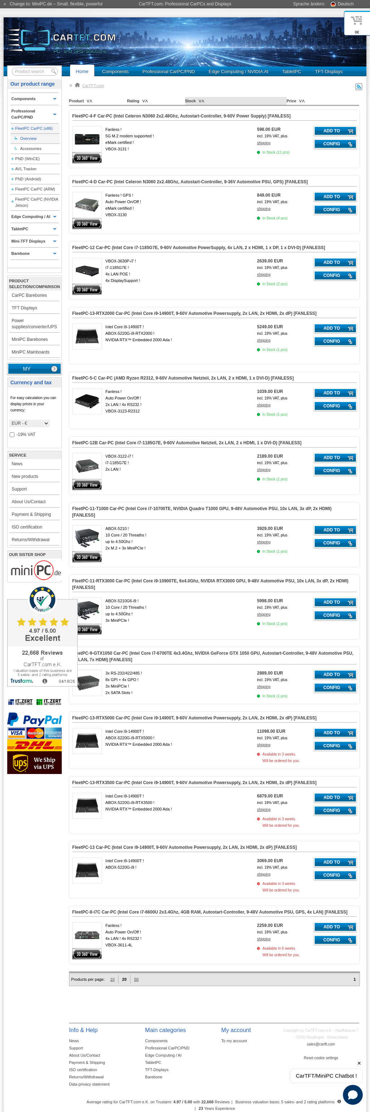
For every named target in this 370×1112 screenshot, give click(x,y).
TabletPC (291, 71)
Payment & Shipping (31, 514)
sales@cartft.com (321, 1044)
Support (19, 489)
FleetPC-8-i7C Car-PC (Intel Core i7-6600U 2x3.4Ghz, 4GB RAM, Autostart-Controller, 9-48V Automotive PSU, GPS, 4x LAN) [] (210, 912)
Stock (190, 101)
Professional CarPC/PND (168, 71)
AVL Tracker (25, 169)
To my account (234, 1041)
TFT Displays (24, 308)
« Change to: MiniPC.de (53, 4)
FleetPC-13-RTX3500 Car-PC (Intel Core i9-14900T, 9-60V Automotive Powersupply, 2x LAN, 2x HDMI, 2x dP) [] (194, 782)
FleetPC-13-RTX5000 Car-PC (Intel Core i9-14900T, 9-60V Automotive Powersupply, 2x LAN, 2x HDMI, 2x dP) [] (194, 717)
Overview (28, 138)
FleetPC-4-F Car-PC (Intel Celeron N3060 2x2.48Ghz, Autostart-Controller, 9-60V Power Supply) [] (181, 116)
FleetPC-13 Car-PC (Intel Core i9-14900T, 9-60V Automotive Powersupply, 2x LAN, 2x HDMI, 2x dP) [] (184, 847)
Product (76, 101)
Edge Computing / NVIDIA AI (238, 71)
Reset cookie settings (321, 1058)
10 (112, 979)
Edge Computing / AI (163, 1055)
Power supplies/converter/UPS (34, 323)
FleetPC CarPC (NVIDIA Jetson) (36, 202)
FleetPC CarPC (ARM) (35, 189)
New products (25, 476)
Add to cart (331, 132)
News (17, 463)
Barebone (154, 1077)
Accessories (30, 148)
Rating (133, 101)
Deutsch (346, 4)
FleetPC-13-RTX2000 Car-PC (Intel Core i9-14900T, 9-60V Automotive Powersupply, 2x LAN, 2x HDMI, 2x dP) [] (194, 313)
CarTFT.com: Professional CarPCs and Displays (185, 4)
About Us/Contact (29, 501)
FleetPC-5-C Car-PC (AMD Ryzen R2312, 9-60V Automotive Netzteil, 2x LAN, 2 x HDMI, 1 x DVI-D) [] (183, 378)
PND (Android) (28, 179)
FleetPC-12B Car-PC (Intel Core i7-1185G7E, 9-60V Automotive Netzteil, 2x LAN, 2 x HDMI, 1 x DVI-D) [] (186, 442)
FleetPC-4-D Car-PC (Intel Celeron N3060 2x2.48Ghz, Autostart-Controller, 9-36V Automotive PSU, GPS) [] (190, 181)
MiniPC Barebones (30, 339)
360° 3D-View (87, 157)
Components (115, 71)
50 (136, 979)
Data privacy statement (89, 1084)
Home (82, 71)
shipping (263, 143)
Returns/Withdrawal (31, 539)
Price (291, 101)
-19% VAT (22, 434)
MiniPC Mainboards (31, 352)
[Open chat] (353, 1095)
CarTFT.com (89, 86)
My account (26, 370)
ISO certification (27, 527)
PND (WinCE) (27, 159)
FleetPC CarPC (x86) (34, 128)
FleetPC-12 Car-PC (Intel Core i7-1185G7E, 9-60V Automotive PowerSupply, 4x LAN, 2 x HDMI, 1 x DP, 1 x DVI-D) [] (198, 247)
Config (331, 143)
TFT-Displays (329, 71)
